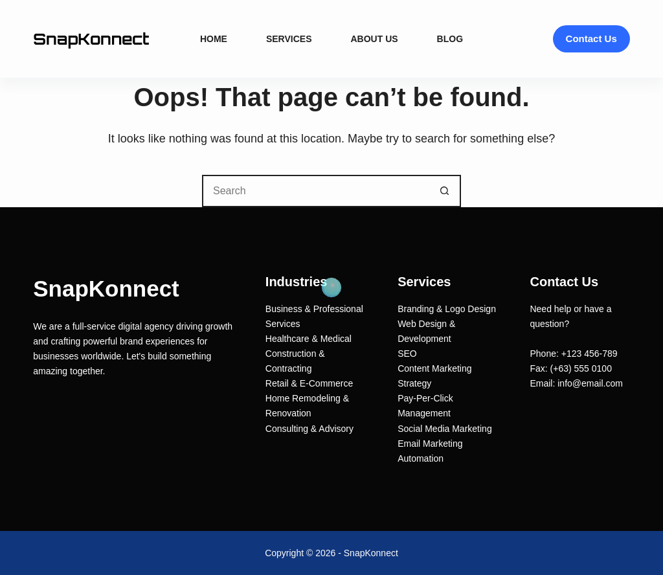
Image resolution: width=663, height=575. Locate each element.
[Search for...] (315, 191)
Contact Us (591, 38)
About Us (374, 39)
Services (289, 39)
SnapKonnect (91, 39)
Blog (450, 39)
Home (213, 39)
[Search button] (445, 191)
